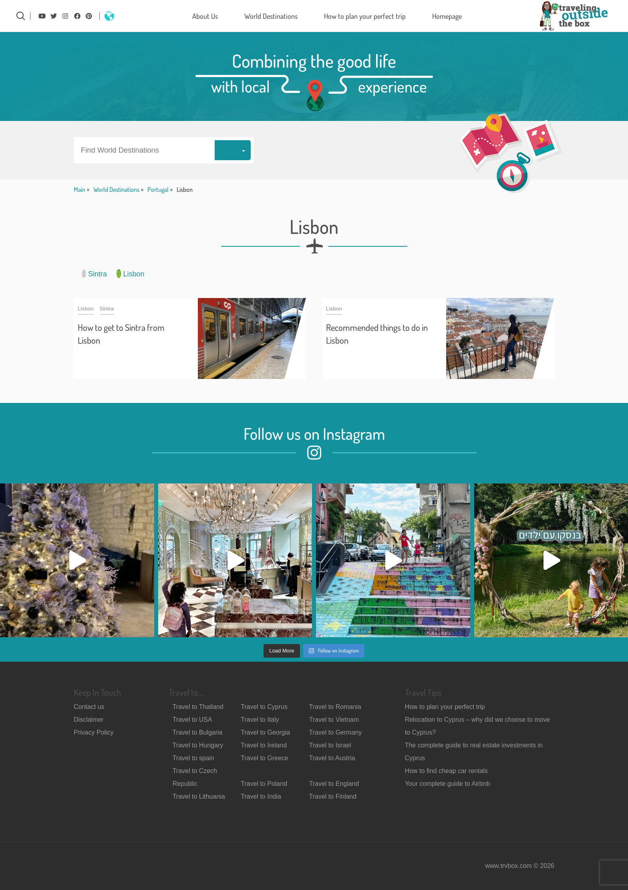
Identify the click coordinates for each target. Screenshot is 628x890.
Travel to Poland (264, 783)
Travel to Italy (260, 719)
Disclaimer (89, 719)
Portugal (158, 189)
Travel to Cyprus (264, 706)
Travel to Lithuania (199, 796)
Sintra (94, 273)
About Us (205, 16)
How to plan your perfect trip (365, 16)
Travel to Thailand (198, 706)
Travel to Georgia (265, 732)
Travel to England (334, 783)
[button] (164, 150)
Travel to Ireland (264, 745)
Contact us (89, 706)
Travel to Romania (335, 706)
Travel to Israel (330, 745)
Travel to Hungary (198, 745)
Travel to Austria (332, 758)
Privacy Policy (94, 732)
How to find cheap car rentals (446, 770)
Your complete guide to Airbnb (447, 783)
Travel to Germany (335, 732)
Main (79, 189)
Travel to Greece (264, 758)
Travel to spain (193, 758)
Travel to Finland (333, 796)
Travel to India (261, 796)
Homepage (447, 16)
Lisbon (130, 273)
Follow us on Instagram (314, 433)
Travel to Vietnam (334, 719)
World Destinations (271, 16)
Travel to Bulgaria (198, 732)
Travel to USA (192, 719)
